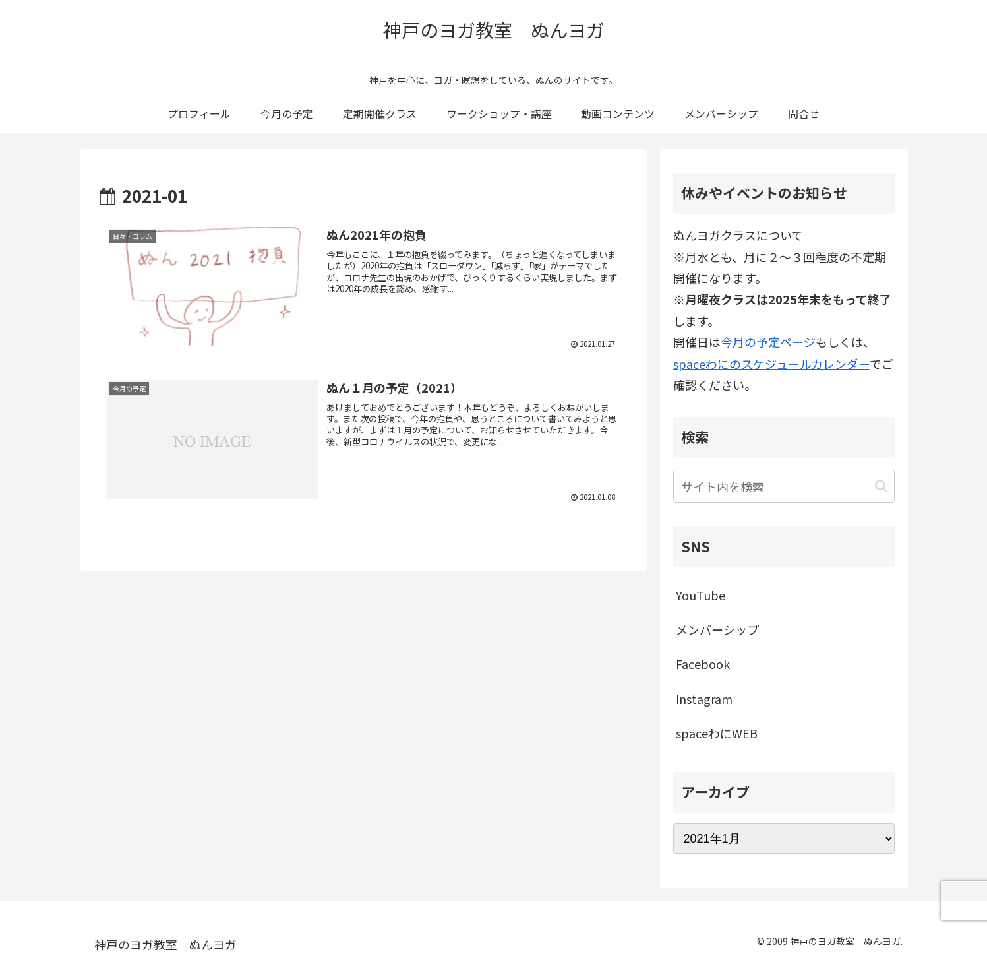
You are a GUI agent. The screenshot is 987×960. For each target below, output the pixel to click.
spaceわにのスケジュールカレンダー (771, 363)
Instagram (704, 698)
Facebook (703, 663)
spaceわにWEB (717, 733)
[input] (784, 486)
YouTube (700, 595)
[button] (881, 486)
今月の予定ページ (768, 341)
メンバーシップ (717, 629)
